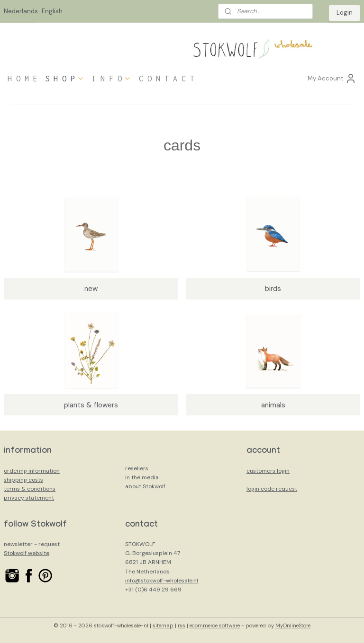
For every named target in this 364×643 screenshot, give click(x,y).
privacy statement (29, 498)
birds (273, 288)
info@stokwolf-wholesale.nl (161, 580)
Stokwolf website (26, 553)
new (91, 288)
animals (273, 405)
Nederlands (21, 11)
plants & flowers (91, 405)
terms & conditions (29, 489)
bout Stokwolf (146, 486)
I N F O (111, 78)
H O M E (22, 78)
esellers (137, 468)
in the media (142, 477)
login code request (271, 489)
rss (181, 625)
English (52, 11)
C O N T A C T (166, 78)
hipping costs (25, 480)
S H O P (64, 78)
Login (345, 13)
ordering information (32, 471)
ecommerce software (215, 625)
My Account (332, 78)
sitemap (163, 625)
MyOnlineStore (292, 625)
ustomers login (270, 471)
